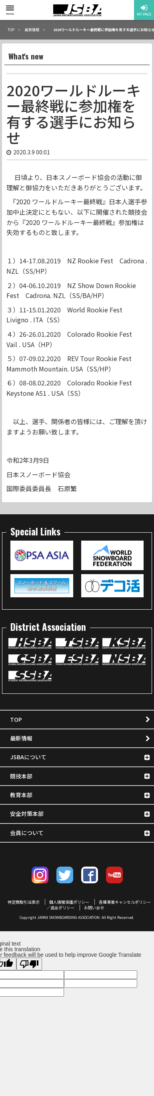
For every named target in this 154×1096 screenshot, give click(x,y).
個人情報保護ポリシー (69, 902)
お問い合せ (94, 907)
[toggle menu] (10, 8)
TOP (16, 719)
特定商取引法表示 (24, 902)
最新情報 (21, 738)
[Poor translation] (29, 964)
